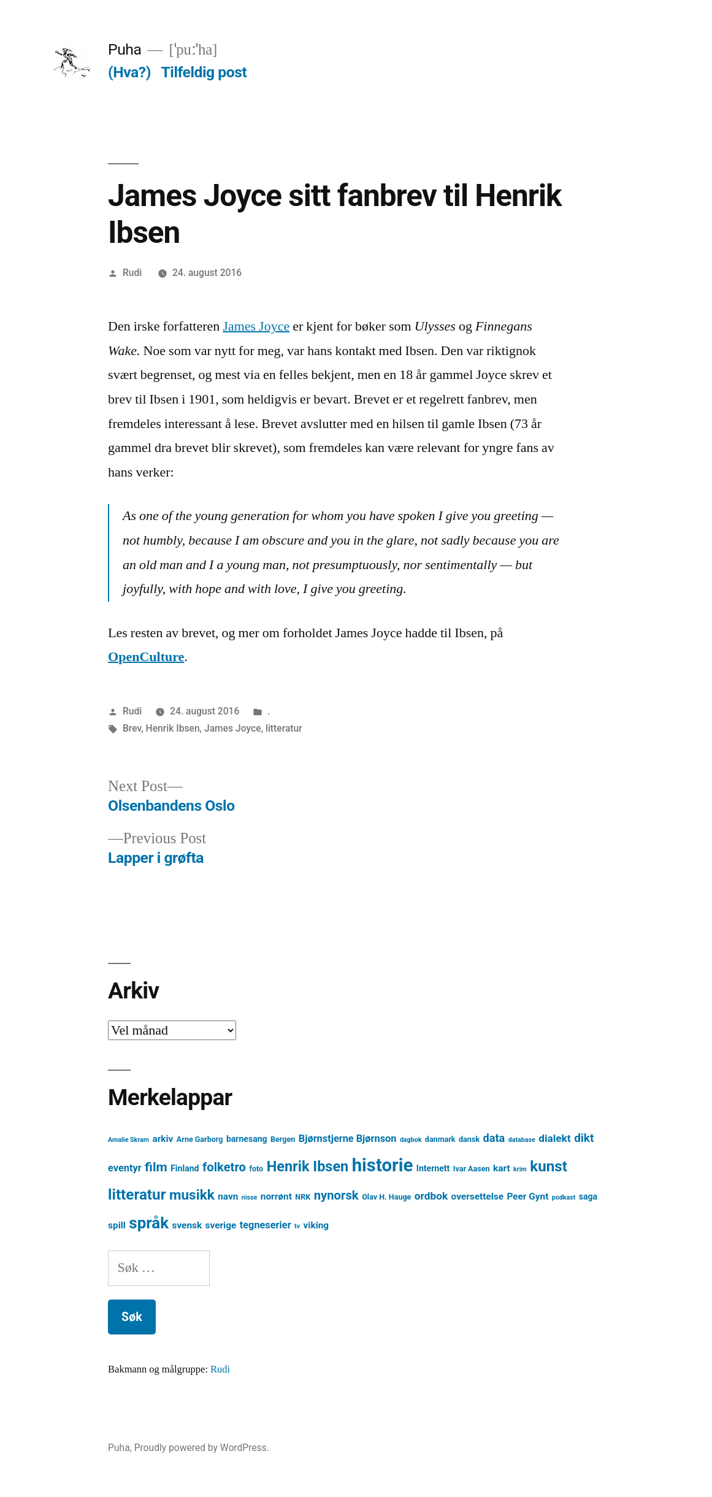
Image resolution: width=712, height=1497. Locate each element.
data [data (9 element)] (494, 1137)
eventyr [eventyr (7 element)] (125, 1168)
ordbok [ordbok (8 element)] (431, 1196)
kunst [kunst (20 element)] (548, 1166)
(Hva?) (129, 72)
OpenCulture (146, 656)
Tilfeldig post (204, 72)
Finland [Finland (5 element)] (184, 1168)
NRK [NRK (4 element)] (302, 1196)
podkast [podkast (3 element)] (563, 1197)
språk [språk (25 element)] (149, 1223)
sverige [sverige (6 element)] (221, 1225)
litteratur (284, 728)
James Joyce (256, 326)
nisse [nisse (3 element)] (250, 1197)
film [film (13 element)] (156, 1166)
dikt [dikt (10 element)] (584, 1138)
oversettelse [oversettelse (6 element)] (477, 1196)
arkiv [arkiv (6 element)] (162, 1138)
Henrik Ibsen (173, 728)
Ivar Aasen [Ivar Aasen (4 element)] (471, 1168)
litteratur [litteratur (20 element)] (137, 1194)
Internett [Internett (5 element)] (433, 1168)
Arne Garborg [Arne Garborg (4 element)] (200, 1139)
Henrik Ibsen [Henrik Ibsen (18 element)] (308, 1166)
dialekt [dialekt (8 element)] (554, 1138)
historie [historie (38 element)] (382, 1165)
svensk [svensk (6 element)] (187, 1225)
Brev (132, 728)
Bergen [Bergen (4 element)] (282, 1139)
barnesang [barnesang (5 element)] (246, 1139)
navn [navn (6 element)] (228, 1196)
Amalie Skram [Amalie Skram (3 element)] (128, 1140)
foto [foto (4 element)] (256, 1168)
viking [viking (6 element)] (316, 1225)
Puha (124, 49)
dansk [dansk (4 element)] (469, 1139)
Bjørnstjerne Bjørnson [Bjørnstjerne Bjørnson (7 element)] (348, 1138)
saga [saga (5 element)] (588, 1196)
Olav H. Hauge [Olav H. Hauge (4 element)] (386, 1196)
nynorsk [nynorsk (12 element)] (336, 1195)
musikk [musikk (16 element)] (192, 1195)
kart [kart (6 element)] (501, 1168)
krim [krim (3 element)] (520, 1169)
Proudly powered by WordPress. (201, 1447)
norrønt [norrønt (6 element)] (276, 1196)
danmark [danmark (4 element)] (440, 1139)
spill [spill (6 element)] (117, 1225)
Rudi (132, 272)
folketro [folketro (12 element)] (224, 1167)
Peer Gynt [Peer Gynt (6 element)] (527, 1196)
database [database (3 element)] (521, 1140)
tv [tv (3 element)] (297, 1226)
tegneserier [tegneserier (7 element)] (265, 1225)
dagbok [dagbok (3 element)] (411, 1140)
